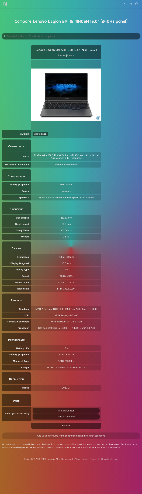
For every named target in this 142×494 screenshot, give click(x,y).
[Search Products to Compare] (71, 36)
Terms (85, 459)
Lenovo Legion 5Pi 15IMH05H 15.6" (58, 50)
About (77, 459)
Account (114, 459)
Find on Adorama (66, 416)
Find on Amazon (66, 410)
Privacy (93, 459)
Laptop (70, 55)
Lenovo (61, 55)
